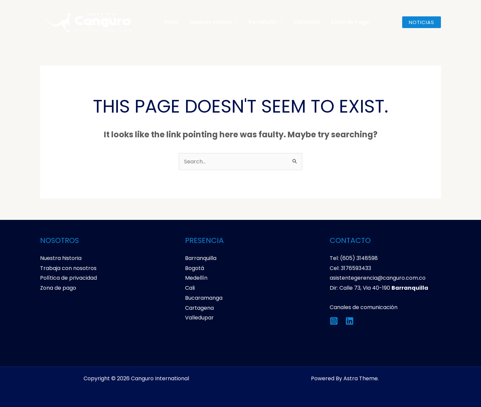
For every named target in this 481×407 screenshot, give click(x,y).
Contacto (307, 22)
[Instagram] (334, 321)
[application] (234, 22)
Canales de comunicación (363, 307)
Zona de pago (58, 288)
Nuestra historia (61, 258)
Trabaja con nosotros (68, 268)
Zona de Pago (350, 22)
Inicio (171, 22)
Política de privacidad (68, 278)
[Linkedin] (349, 321)
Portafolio (266, 22)
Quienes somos (213, 22)
